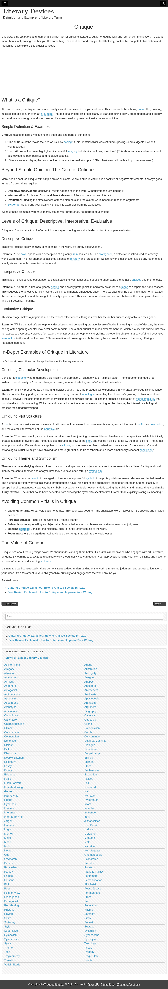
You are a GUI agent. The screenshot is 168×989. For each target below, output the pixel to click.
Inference (10, 812)
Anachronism (12, 677)
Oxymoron (10, 859)
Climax (8, 728)
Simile (88, 918)
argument (46, 113)
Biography (90, 711)
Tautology (90, 943)
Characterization (14, 723)
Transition (10, 960)
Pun (86, 901)
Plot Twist (90, 884)
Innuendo (90, 812)
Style (7, 926)
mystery (75, 258)
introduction (9, 338)
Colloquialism (92, 728)
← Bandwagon (9, 604)
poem (141, 109)
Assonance (11, 711)
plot (6, 424)
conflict (141, 424)
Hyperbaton (91, 799)
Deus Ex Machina (95, 740)
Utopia (88, 960)
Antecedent (91, 690)
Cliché (88, 723)
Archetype (10, 706)
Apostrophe (11, 702)
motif (35, 478)
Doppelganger (92, 753)
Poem (7, 888)
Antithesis (90, 694)
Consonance (92, 736)
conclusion (146, 450)
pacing (68, 142)
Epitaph (89, 761)
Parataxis (90, 867)
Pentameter (91, 875)
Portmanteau (92, 892)
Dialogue (89, 745)
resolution (157, 424)
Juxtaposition (92, 821)
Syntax (8, 943)
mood (124, 286)
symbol (89, 478)
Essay (8, 766)
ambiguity (149, 398)
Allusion (9, 673)
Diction (8, 749)
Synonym (90, 939)
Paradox (89, 863)
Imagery (9, 808)
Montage (89, 837)
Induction (89, 808)
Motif (87, 842)
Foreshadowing (13, 787)
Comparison (11, 732)
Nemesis (9, 850)
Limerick (9, 825)
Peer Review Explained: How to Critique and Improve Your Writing (50, 592)
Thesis (88, 947)
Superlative (11, 930)
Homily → (159, 604)
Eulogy (8, 770)
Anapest (89, 681)
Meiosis (89, 829)
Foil (86, 783)
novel (24, 254)
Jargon (8, 821)
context (24, 528)
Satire (7, 918)
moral (139, 398)
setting (55, 286)
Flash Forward (13, 783)
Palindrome (91, 859)
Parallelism (10, 867)
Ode (6, 854)
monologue (88, 394)
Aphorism (10, 698)
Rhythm (9, 913)
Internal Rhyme (13, 816)
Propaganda (11, 897)
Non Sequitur (92, 850)
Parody (8, 871)
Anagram (89, 677)
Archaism (90, 702)
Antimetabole (12, 694)
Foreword (90, 787)
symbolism (95, 470)
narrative (49, 429)
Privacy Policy (108, 984)
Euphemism (91, 770)
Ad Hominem (12, 664)
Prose (88, 897)
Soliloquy (9, 922)
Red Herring (11, 905)
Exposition (90, 774)
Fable (7, 778)
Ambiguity (90, 673)
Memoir (8, 833)
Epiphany (10, 761)
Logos (8, 829)
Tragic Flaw (91, 956)
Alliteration (90, 668)
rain (75, 254)
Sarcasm (89, 913)
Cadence (89, 715)
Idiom (87, 804)
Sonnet (88, 922)
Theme (8, 947)
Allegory (9, 668)
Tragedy (89, 951)
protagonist (105, 254)
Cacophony (11, 715)
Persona (9, 880)
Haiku (87, 791)
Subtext (89, 926)
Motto (7, 846)
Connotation (11, 736)
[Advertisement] (84, 72)
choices (136, 279)
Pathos (8, 875)
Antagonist (10, 690)
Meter (7, 837)
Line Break (90, 825)
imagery (72, 151)
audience (45, 561)
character (21, 377)
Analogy (9, 681)
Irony (87, 816)
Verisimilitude (12, 964)
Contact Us (93, 984)
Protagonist (11, 901)
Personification (93, 880)
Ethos (87, 766)
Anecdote (90, 685)
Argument (90, 706)
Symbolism (10, 935)
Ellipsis (88, 757)
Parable (9, 863)
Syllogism (90, 930)
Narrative (89, 846)
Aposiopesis (91, 698)
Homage (89, 795)
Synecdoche (91, 935)
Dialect (8, 745)
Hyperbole (10, 804)
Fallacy (88, 778)
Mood (7, 842)
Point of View (12, 892)
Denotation (10, 740)
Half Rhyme (11, 795)
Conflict (89, 732)
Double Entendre (14, 757)
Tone (7, 951)
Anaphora (10, 685)
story (89, 440)
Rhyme (88, 909)
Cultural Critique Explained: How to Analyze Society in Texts (46, 587)
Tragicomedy (12, 956)
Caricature (10, 719)
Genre (8, 791)
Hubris (8, 799)
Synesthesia (11, 939)
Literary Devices (28, 11)
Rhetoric (9, 909)
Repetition (90, 905)
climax (66, 445)
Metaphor (90, 833)
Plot (6, 884)
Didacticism (91, 749)
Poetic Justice (92, 888)
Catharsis (90, 719)
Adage (88, 664)
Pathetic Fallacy (94, 871)
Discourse (10, 753)
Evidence (13, 204)
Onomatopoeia (93, 854)
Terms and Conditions (128, 984)
